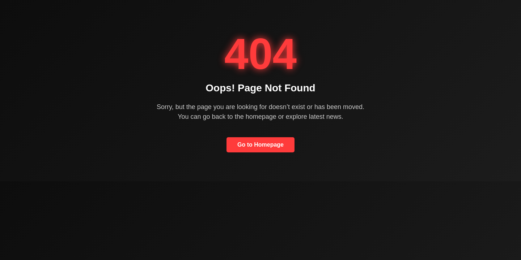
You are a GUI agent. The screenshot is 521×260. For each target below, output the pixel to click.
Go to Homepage (260, 145)
